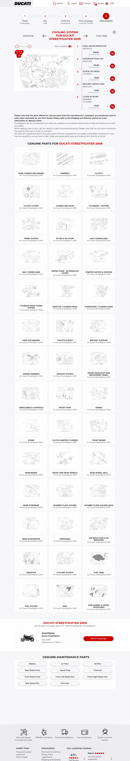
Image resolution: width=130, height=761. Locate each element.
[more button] (107, 53)
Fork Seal (65, 683)
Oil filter (97, 664)
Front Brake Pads (32, 677)
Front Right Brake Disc (97, 677)
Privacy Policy (47, 755)
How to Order (22, 757)
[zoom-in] (29, 46)
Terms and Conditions (51, 752)
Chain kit (98, 670)
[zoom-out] (17, 46)
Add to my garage (98, 639)
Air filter (65, 664)
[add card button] (112, 53)
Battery (32, 664)
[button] (114, 32)
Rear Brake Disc (32, 683)
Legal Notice (46, 757)
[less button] (101, 53)
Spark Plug (65, 670)
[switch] (70, 46)
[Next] (85, 36)
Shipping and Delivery (51, 760)
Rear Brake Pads (32, 670)
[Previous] (45, 36)
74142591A (87, 102)
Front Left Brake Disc (65, 677)
